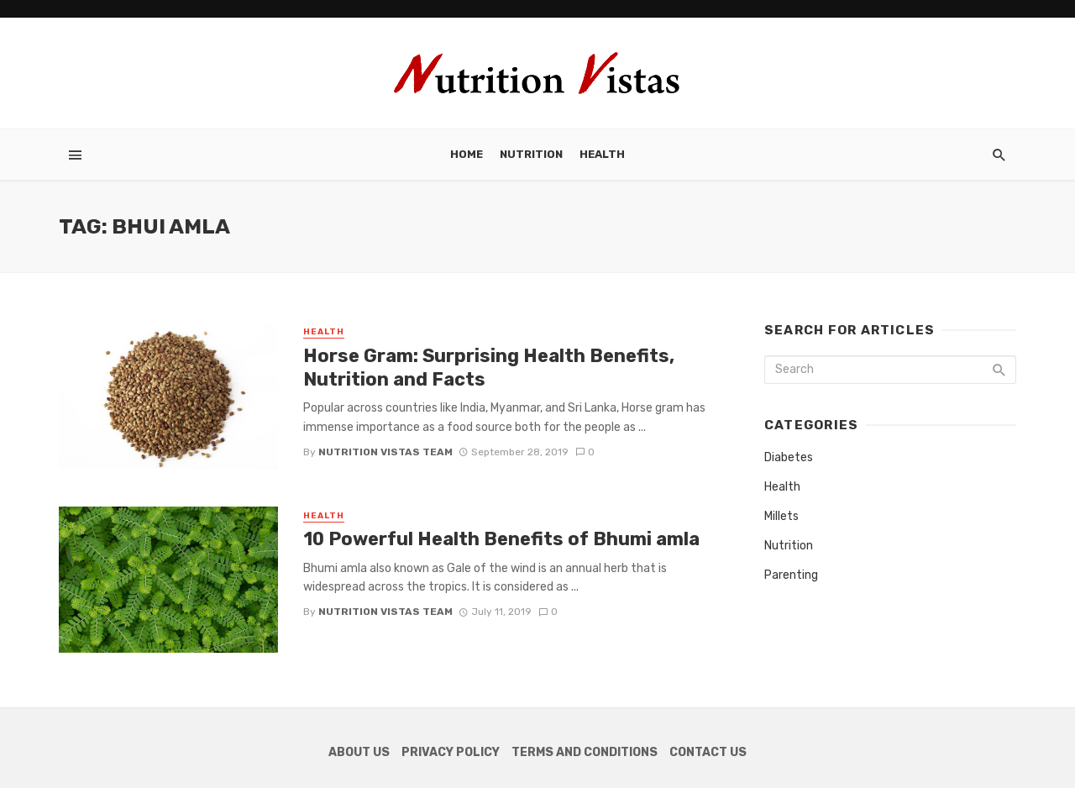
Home (466, 154)
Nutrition (531, 154)
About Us (359, 752)
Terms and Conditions (584, 752)
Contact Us (708, 752)
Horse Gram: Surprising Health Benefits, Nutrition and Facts (488, 367)
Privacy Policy (450, 752)
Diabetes (788, 457)
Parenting (791, 575)
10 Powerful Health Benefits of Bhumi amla (501, 538)
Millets (781, 516)
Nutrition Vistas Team (385, 452)
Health (602, 154)
